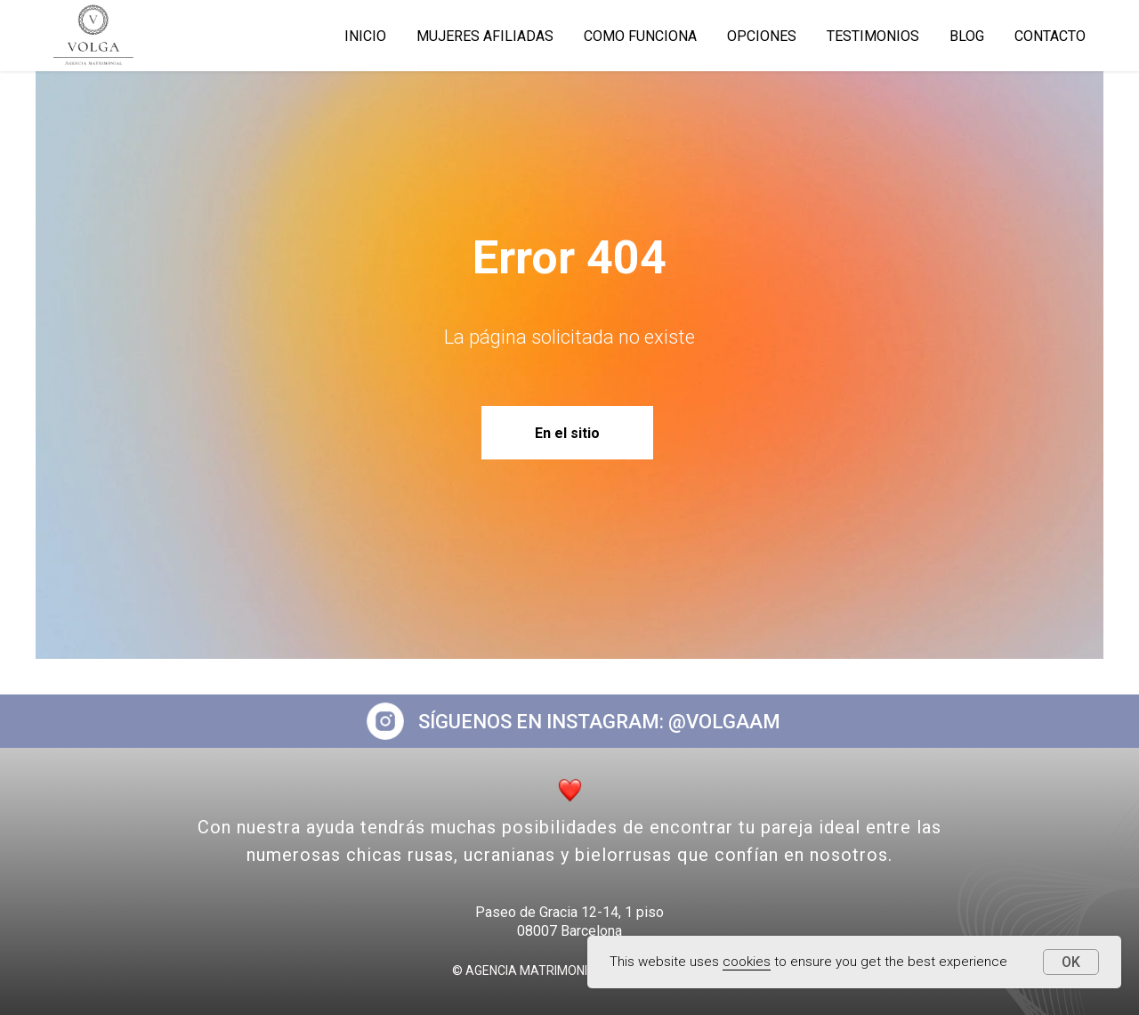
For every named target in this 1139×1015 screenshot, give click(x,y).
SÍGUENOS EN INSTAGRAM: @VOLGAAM (599, 721)
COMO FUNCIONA (640, 36)
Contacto (1050, 36)
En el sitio (567, 433)
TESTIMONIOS (873, 36)
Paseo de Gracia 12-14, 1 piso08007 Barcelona (569, 921)
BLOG (966, 36)
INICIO (365, 36)
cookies (747, 962)
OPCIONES (761, 36)
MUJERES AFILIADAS (484, 36)
